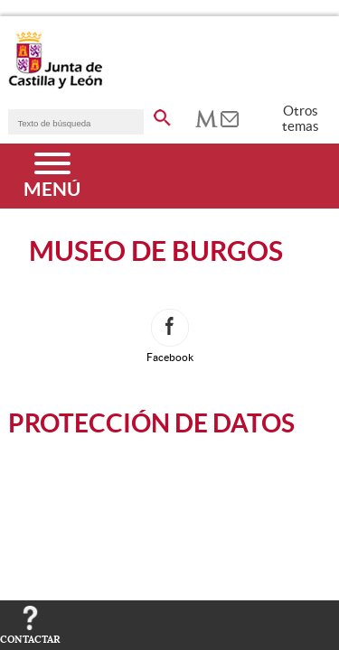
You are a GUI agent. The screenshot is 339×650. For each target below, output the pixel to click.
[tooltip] (206, 117)
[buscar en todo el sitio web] (162, 114)
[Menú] (52, 176)
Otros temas (300, 118)
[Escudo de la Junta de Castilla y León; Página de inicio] (55, 85)
